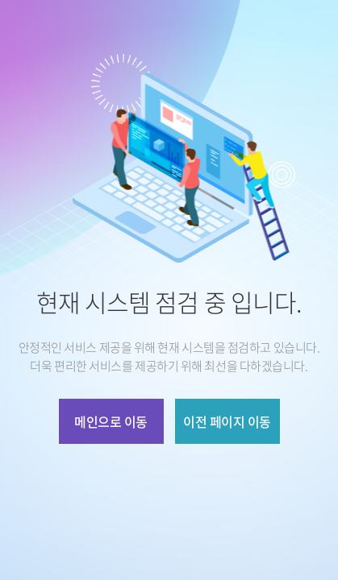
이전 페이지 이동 (227, 421)
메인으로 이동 (111, 421)
